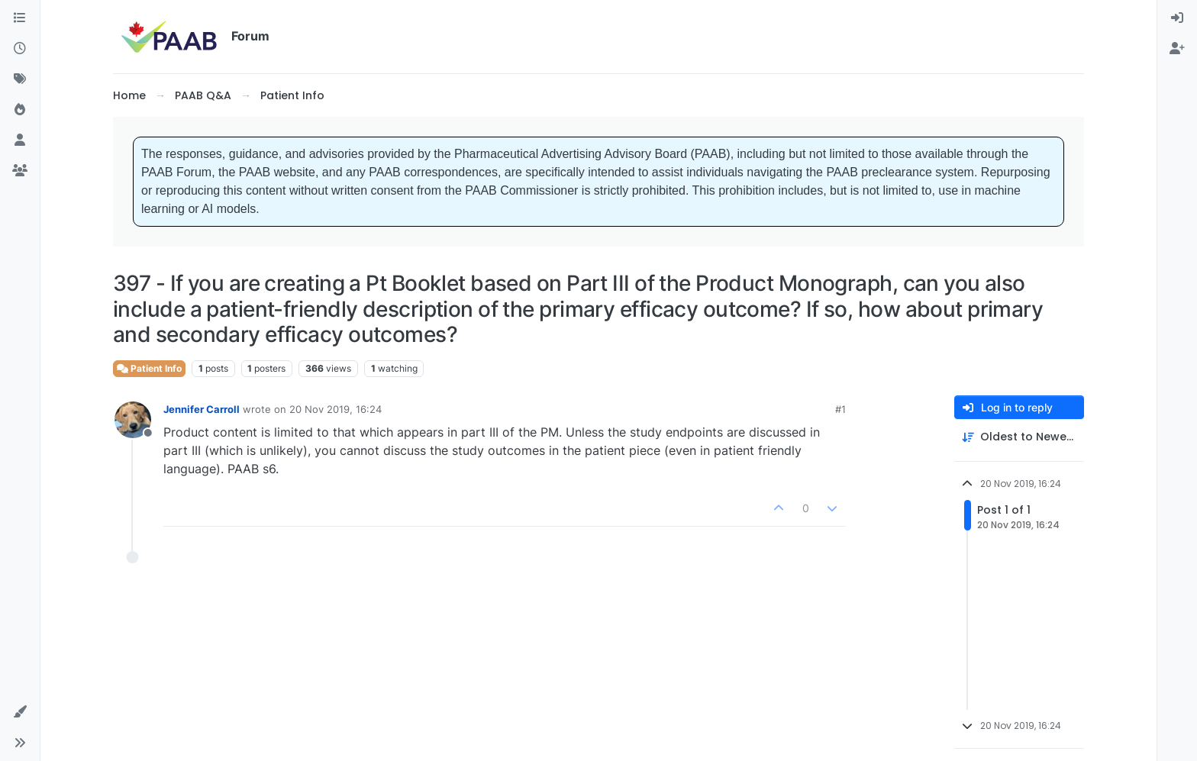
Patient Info (149, 368)
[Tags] (20, 79)
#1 (840, 409)
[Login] (1177, 18)
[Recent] (20, 49)
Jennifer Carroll (201, 409)
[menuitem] (1177, 18)
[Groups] (20, 171)
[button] (20, 712)
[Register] (1177, 49)
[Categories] (20, 18)
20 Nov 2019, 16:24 (335, 409)
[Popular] (20, 110)
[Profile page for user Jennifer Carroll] (133, 419)
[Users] (20, 140)
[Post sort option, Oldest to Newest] (1019, 437)
